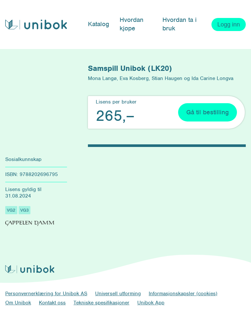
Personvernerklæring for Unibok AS (46, 293)
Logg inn (228, 24)
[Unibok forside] (36, 25)
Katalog (98, 24)
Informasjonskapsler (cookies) (183, 293)
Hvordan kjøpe (131, 24)
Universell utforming (118, 293)
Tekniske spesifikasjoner (101, 302)
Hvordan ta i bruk (179, 24)
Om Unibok (18, 302)
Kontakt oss (52, 302)
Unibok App (150, 302)
